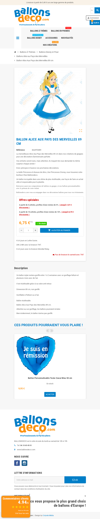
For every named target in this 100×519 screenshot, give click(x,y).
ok (75, 479)
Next (51, 330)
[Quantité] (28, 230)
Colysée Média (48, 515)
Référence (20, 150)
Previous (47, 330)
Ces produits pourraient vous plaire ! (48, 325)
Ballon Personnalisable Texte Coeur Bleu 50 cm (50, 378)
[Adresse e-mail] (39, 479)
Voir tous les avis (22, 513)
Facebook (17, 463)
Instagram (24, 463)
